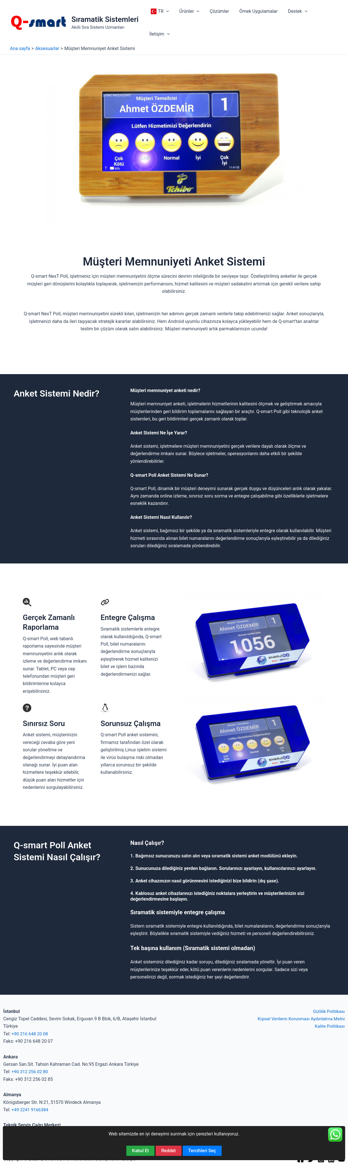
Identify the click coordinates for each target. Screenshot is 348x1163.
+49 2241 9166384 (31, 1089)
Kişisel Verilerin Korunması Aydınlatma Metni (299, 998)
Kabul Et (140, 1150)
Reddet (168, 1150)
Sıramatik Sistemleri (105, 9)
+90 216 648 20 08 (31, 1013)
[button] (167, 12)
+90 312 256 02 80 (31, 1051)
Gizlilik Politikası (328, 990)
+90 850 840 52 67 (22, 1112)
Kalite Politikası (329, 1005)
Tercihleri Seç (202, 1150)
